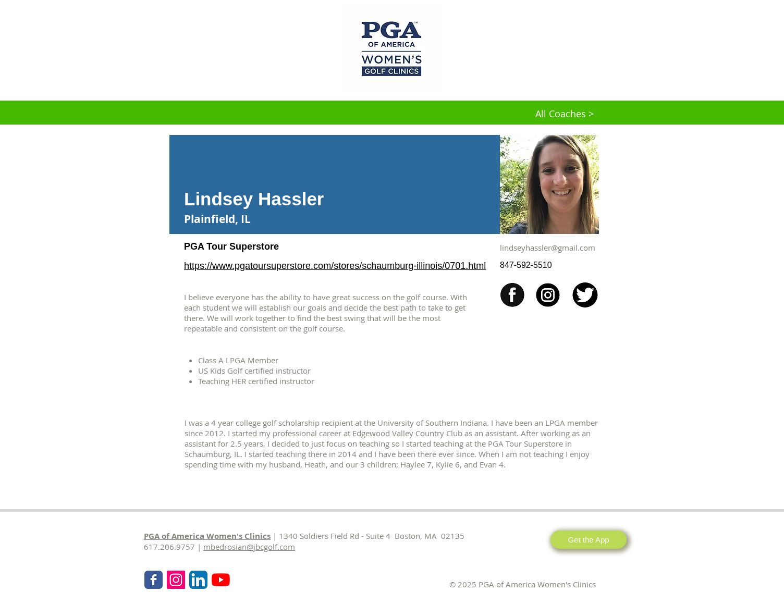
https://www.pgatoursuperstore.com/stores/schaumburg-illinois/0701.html (335, 266)
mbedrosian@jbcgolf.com (249, 546)
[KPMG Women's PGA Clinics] (221, 580)
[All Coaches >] (564, 114)
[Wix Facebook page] (153, 580)
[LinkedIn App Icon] (198, 580)
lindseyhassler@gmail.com (547, 247)
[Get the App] (588, 540)
